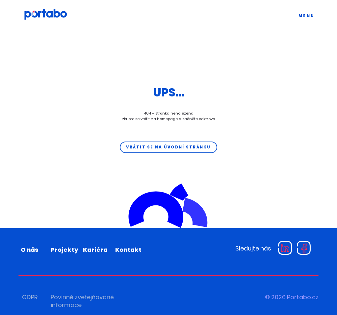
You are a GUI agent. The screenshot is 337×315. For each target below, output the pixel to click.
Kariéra (95, 250)
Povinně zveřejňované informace (82, 301)
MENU (306, 15)
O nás (30, 250)
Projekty (64, 250)
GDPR (30, 297)
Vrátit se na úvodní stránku (168, 147)
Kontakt (128, 250)
